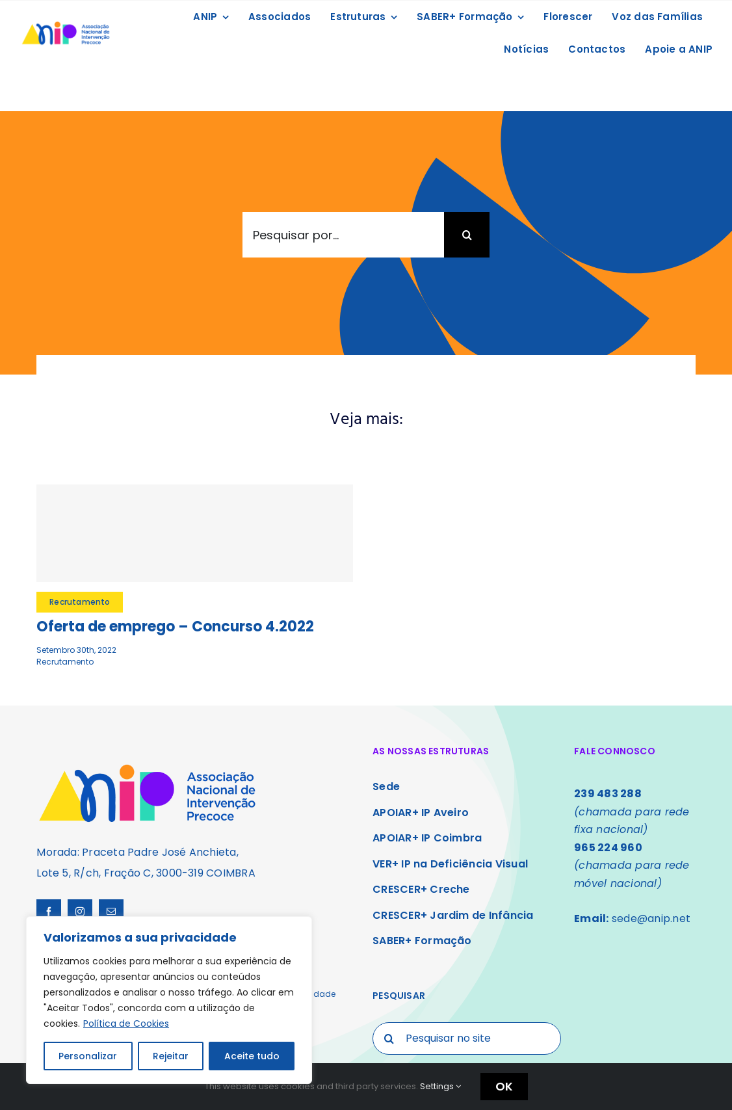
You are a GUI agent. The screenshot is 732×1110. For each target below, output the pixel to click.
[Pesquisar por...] (343, 235)
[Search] (467, 235)
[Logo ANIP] (66, 23)
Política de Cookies (126, 1023)
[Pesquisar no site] (467, 1038)
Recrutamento (65, 661)
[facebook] (48, 911)
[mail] (111, 911)
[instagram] (80, 911)
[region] (169, 1000)
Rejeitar (171, 1056)
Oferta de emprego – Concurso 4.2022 (175, 626)
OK (504, 1086)
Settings (440, 1086)
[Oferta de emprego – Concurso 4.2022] (194, 533)
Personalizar (88, 1056)
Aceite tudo (252, 1056)
